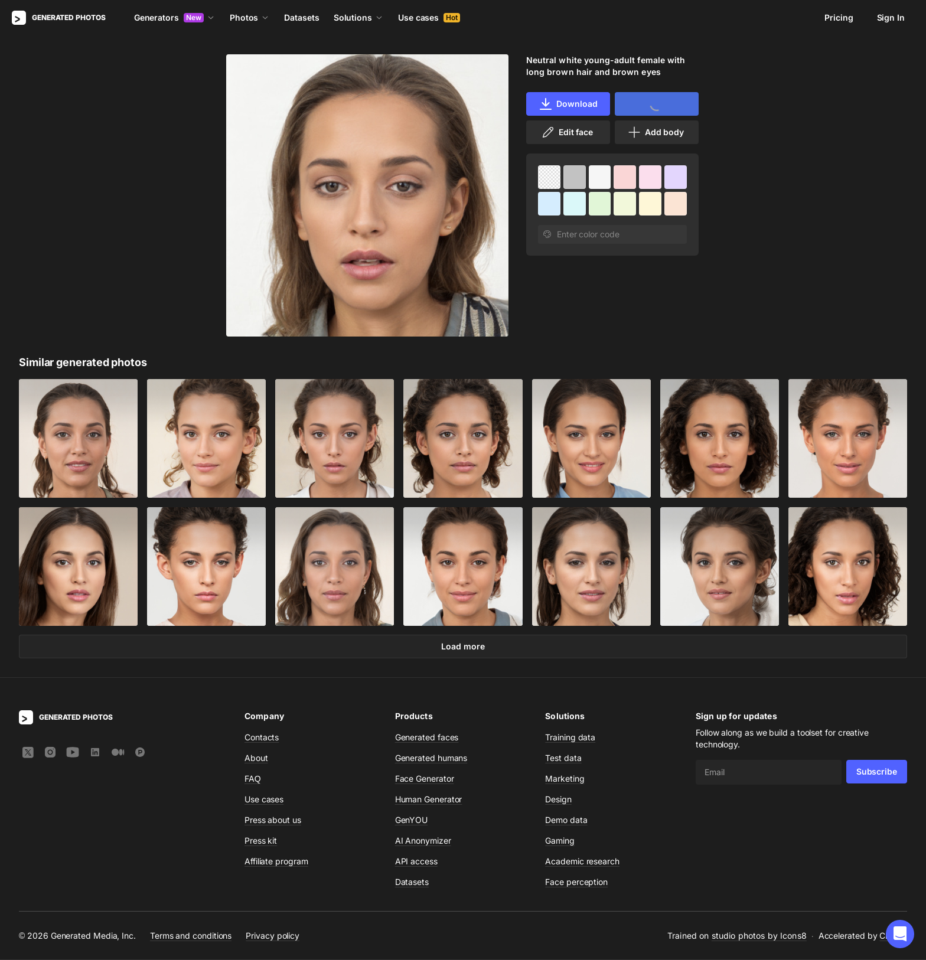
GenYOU (411, 820)
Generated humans (431, 758)
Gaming (560, 841)
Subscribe (876, 772)
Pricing (838, 17)
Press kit (260, 841)
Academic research (582, 862)
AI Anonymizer (423, 841)
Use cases (429, 17)
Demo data (566, 820)
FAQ (252, 779)
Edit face (567, 132)
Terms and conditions (190, 936)
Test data (563, 758)
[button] (900, 934)
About (256, 758)
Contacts (261, 738)
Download (568, 104)
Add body (655, 132)
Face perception (576, 882)
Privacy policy (272, 936)
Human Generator (428, 800)
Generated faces (427, 738)
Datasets (301, 17)
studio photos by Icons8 (759, 936)
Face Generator (424, 779)
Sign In (891, 17)
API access (416, 862)
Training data (570, 738)
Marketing (564, 779)
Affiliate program (276, 862)
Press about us (272, 820)
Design (558, 800)
